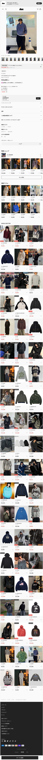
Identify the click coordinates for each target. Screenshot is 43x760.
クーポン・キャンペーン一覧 (6, 102)
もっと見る (21, 177)
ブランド (3, 710)
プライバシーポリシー (6, 721)
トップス (3, 126)
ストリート (3, 131)
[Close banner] (1, 1)
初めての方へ (4, 718)
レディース (3, 704)
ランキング (3, 712)
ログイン (10, 86)
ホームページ (3, 699)
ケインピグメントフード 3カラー (21, 699)
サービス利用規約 (5, 723)
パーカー (9, 126)
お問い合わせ (4, 140)
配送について (10, 140)
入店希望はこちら (5, 733)
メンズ (2, 707)
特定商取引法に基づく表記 (7, 728)
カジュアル (10, 131)
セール (2, 715)
